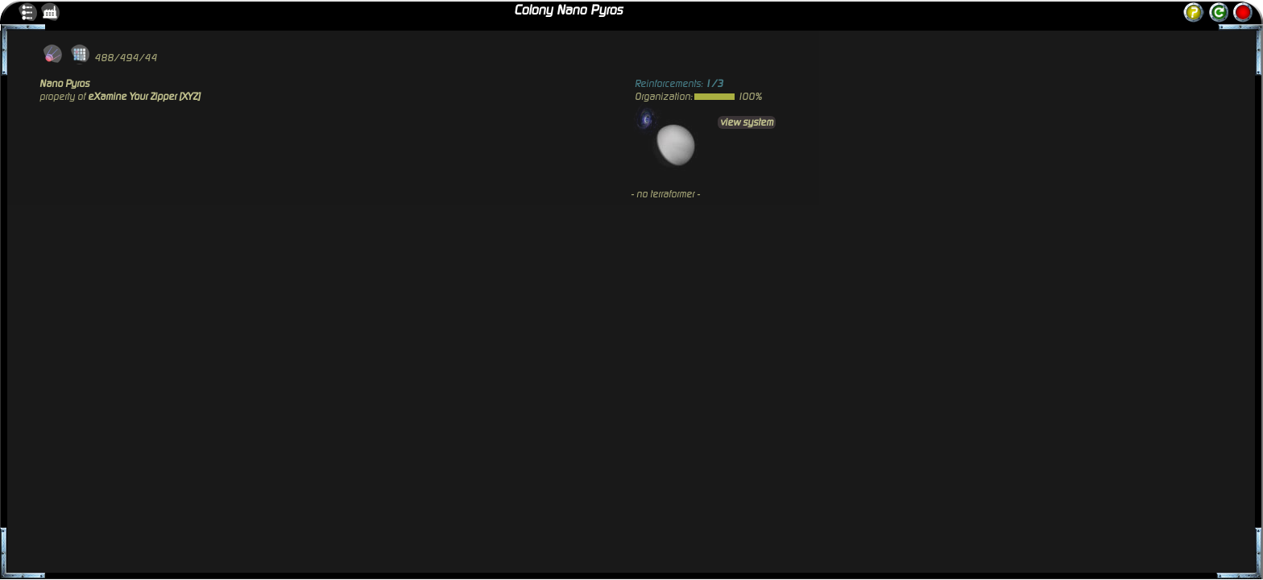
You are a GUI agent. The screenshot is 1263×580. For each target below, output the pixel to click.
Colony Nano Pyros (568, 10)
